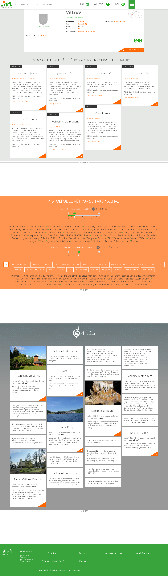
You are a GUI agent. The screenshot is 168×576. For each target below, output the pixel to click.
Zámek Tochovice (42, 281)
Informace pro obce (113, 553)
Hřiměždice (64, 229)
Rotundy (51, 270)
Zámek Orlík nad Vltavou (75, 278)
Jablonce (76, 229)
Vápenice (117, 238)
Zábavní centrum (131, 270)
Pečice (70, 235)
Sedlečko (151, 235)
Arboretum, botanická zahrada (122, 264)
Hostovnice (42, 229)
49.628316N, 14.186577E (87, 31)
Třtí (109, 238)
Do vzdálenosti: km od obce (76, 209)
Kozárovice (69, 232)
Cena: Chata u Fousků (94, 96)
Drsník (132, 226)
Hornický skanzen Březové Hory (67, 281)
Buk (49, 226)
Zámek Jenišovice (122, 284)
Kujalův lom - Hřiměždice (28, 278)
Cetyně (67, 226)
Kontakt (83, 561)
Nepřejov (34, 235)
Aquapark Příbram (23, 281)
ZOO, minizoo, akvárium (20, 264)
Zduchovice (97, 241)
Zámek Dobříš (146, 281)
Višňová (143, 238)
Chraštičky (78, 226)
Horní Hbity (15, 229)
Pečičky (78, 235)
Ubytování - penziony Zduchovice (23, 79)
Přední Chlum (109, 235)
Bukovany (57, 226)
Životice (134, 241)
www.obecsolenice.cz (121, 21)
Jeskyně (61, 270)
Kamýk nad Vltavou (148, 229)
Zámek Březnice (52, 284)
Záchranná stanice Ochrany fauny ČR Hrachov (133, 275)
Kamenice (121, 229)
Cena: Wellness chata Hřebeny (59, 150)
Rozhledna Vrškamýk (67, 275)
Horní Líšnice (29, 229)
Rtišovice (141, 235)
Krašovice (107, 232)
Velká (126, 238)
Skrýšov (24, 238)
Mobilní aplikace (143, 553)
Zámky (160, 264)
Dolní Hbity (89, 226)
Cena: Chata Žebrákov (19, 150)
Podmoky (96, 235)
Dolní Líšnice (45, 36)
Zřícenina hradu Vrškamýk (42, 275)
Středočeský (82, 24)
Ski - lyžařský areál (62, 264)
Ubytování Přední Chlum (57, 79)
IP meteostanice (74, 570)
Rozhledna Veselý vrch (31, 284)
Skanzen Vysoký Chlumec (138, 278)
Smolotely (34, 238)
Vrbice (42, 241)
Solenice (81, 21)
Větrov (73, 12)
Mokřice (150, 232)
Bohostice (24, 226)
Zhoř (127, 241)
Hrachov (53, 229)
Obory (43, 235)
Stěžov (54, 238)
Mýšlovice (15, 235)
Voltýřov (33, 241)
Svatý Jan (91, 238)
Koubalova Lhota (54, 232)
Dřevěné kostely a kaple (35, 270)
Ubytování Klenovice (93, 79)
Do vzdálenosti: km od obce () (72, 247)
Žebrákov (118, 241)
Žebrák (108, 241)
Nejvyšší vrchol (81, 270)
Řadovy (131, 235)
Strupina (63, 238)
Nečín (25, 235)
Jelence (95, 229)
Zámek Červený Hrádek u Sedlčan (95, 284)
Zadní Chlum (63, 241)
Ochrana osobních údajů (53, 561)
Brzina (42, 226)
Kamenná (132, 229)
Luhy (133, 232)
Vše (6, 264)
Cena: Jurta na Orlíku (56, 104)
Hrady (152, 264)
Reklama (83, 553)
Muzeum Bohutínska (127, 281)
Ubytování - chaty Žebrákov (21, 125)
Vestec (134, 238)
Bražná (34, 226)
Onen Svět (53, 235)
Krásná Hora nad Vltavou (89, 232)
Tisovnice (102, 238)
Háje (139, 226)
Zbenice (86, 241)
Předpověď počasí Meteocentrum (56, 570)
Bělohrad (13, 226)
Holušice (155, 226)
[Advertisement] (84, 179)
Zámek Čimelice (140, 284)
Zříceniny (18, 270)
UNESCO (47, 264)
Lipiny (126, 232)
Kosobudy (40, 232)
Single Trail (106, 270)
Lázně (70, 270)
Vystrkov (51, 241)
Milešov (140, 232)
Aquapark (37, 264)
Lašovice (118, 232)
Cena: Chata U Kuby (93, 142)
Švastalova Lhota (77, 238)
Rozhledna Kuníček (51, 278)
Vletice (152, 238)
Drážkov (123, 226)
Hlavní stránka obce (136, 50)
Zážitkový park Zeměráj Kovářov (99, 281)
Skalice (15, 238)
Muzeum (117, 270)
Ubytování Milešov (55, 127)
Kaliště (111, 229)
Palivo (62, 235)
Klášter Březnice (69, 284)
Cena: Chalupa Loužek (131, 98)
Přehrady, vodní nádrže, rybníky (95, 264)
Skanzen (76, 264)
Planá (87, 235)
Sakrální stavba (147, 270)
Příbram (81, 29)
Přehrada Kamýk (19, 275)
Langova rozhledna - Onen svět (94, 275)
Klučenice (28, 232)
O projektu (53, 553)
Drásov (114, 226)
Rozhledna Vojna (97, 278)
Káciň (103, 229)
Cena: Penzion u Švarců (20, 102)
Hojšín (146, 226)
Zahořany (76, 241)
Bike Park (94, 270)
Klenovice (17, 232)
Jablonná (86, 229)
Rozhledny (142, 264)
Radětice (122, 235)
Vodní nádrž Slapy (115, 278)
